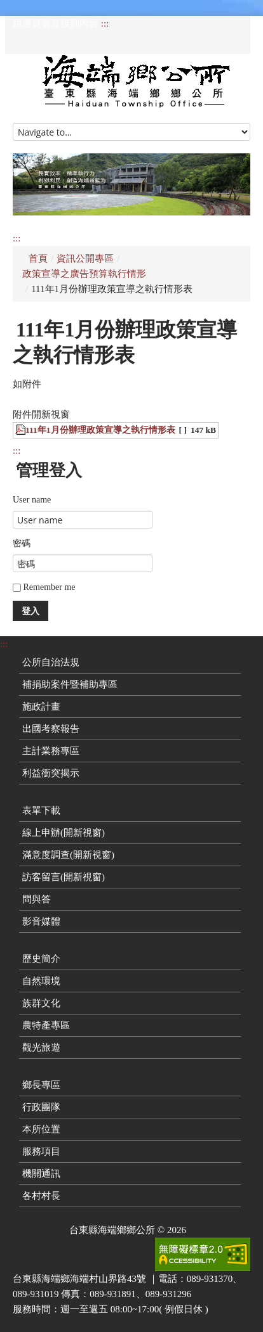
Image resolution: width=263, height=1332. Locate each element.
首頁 (38, 258)
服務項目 (41, 1151)
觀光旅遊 (41, 1047)
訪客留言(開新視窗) (63, 877)
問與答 (36, 899)
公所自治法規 (50, 662)
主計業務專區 (50, 751)
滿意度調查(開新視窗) (68, 855)
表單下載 (41, 810)
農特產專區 (46, 1025)
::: (105, 23)
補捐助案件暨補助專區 (70, 684)
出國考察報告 (50, 729)
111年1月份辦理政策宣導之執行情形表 (100, 430)
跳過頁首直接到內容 (55, 23)
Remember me (44, 587)
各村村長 (41, 1196)
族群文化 (41, 1003)
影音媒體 (41, 921)
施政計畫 (41, 706)
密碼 (21, 543)
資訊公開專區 (85, 258)
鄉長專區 (41, 1085)
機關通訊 (41, 1174)
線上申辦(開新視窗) (63, 833)
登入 (30, 611)
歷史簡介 (41, 959)
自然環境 (41, 981)
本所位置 (41, 1129)
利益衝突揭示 (50, 773)
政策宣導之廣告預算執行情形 (84, 274)
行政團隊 (41, 1107)
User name (32, 499)
